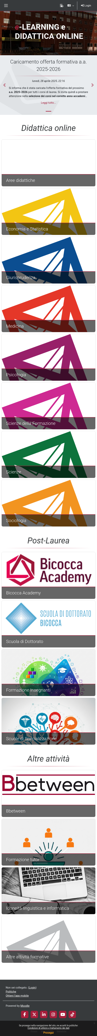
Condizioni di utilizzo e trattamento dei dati (48, 1028)
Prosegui (48, 1032)
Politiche (11, 991)
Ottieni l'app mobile (17, 995)
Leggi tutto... (48, 102)
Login (86, 5)
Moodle (25, 1005)
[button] (70, 5)
